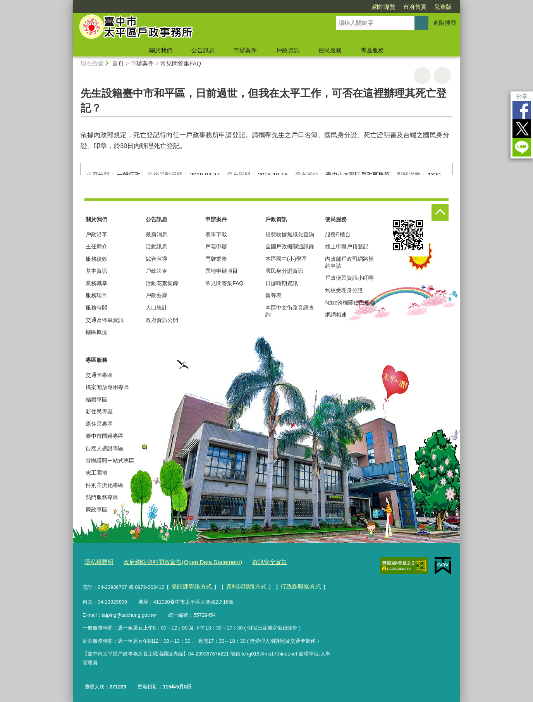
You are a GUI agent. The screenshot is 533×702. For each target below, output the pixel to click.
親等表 (273, 295)
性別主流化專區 (105, 485)
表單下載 (216, 234)
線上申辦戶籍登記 (346, 246)
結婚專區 (96, 399)
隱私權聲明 (97, 561)
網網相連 (336, 314)
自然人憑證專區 (105, 448)
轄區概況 (96, 332)
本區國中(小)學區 (286, 259)
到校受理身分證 (344, 290)
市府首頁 (414, 6)
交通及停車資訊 (105, 320)
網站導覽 (383, 6)
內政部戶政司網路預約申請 (349, 262)
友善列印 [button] (422, 75)
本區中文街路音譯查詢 (289, 311)
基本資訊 (96, 271)
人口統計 (156, 308)
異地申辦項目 (221, 271)
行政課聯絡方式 (287, 583)
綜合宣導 (156, 259)
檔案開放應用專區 (107, 387)
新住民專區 (99, 411)
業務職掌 (96, 283)
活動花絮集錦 (162, 283)
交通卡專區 (99, 375)
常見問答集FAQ (180, 63)
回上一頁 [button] (442, 75)
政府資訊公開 (162, 320)
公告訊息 (203, 50)
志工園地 (96, 473)
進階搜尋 (444, 22)
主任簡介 (96, 246)
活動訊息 (156, 246)
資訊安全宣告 (247, 561)
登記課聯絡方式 (188, 583)
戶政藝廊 (156, 295)
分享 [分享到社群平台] (522, 96)
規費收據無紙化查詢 (289, 234)
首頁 (118, 63)
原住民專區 (99, 424)
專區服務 (372, 50)
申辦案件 (245, 50)
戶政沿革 (96, 234)
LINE (521, 147)
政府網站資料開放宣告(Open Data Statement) (171, 561)
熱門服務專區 (102, 497)
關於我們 (160, 50)
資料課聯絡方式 (238, 583)
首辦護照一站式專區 (110, 461)
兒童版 (443, 6)
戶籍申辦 (216, 246)
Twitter (521, 128)
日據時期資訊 (281, 283)
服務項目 (96, 295)
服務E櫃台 (337, 234)
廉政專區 (96, 509)
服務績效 (96, 259)
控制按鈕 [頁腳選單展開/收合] (440, 212)
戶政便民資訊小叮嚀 (349, 278)
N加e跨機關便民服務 (350, 302)
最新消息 (156, 234)
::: (69, 3)
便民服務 (330, 50)
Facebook (521, 110)
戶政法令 (156, 271)
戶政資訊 (287, 50)
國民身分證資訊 (284, 271)
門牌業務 (216, 259)
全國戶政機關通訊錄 (289, 246)
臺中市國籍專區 (105, 436)
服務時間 (96, 308)
